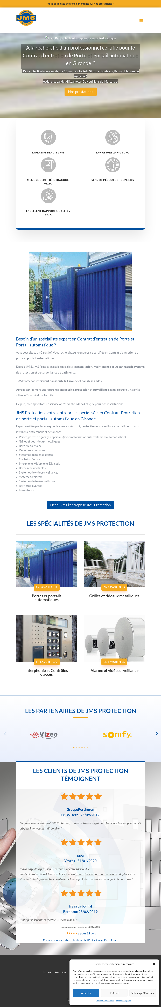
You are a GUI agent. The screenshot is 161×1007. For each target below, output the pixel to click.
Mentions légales (123, 1000)
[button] (154, 964)
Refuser (114, 993)
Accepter (86, 993)
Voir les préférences (142, 993)
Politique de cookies (105, 1000)
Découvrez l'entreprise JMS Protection (80, 544)
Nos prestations (80, 131)
